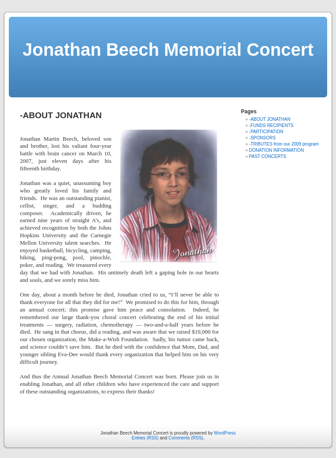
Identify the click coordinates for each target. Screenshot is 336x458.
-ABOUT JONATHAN (269, 119)
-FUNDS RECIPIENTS (271, 125)
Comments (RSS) (185, 437)
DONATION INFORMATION (276, 150)
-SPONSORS (262, 137)
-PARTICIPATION (266, 131)
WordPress (225, 433)
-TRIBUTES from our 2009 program (284, 144)
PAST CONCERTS (267, 156)
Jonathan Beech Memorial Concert (168, 49)
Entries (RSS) (145, 437)
